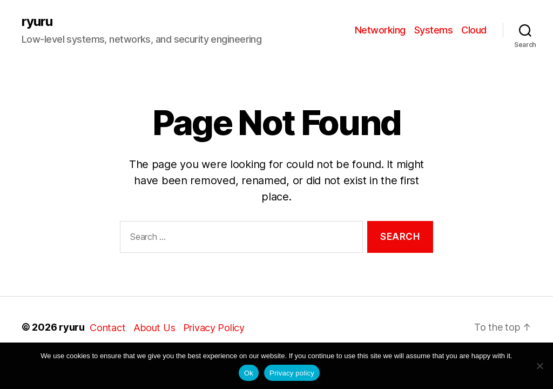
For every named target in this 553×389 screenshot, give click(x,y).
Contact (107, 327)
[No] (539, 365)
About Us (154, 327)
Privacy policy (291, 373)
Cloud (474, 30)
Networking (380, 30)
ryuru (37, 21)
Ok (248, 373)
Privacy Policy (214, 327)
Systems (433, 30)
